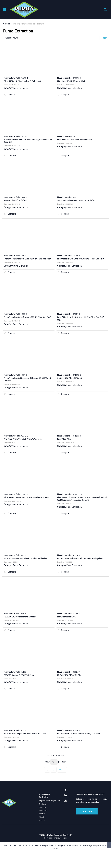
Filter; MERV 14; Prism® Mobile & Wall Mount (22, 81)
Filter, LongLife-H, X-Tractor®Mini (71, 81)
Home (6, 23)
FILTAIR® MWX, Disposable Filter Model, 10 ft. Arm (25, 733)
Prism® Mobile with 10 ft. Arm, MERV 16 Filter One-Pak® (27, 317)
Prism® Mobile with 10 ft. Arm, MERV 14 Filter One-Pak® (27, 259)
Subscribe (87, 811)
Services (42, 807)
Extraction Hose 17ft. (66, 617)
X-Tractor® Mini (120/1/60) (15, 200)
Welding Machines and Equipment (28, 23)
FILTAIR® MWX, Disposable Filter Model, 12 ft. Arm (78, 733)
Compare (9, 95)
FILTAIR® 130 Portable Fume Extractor (20, 617)
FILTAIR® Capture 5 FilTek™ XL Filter (19, 675)
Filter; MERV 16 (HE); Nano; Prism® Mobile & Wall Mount (27, 497)
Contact (42, 814)
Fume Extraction (20, 88)
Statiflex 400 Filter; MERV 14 (69, 378)
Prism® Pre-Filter (64, 439)
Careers (42, 820)
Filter (104, 37)
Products (42, 804)
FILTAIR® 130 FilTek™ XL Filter (69, 675)
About (41, 817)
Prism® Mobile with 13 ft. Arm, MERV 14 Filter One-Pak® (80, 259)
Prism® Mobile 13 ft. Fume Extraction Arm (74, 139)
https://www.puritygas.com (49, 801)
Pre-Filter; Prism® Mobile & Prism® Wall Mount (23, 439)
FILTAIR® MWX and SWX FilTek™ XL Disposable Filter (26, 558)
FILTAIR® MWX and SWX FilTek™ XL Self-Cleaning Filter (80, 558)
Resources (43, 810)
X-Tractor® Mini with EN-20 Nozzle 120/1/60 (76, 200)
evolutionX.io (61, 838)
